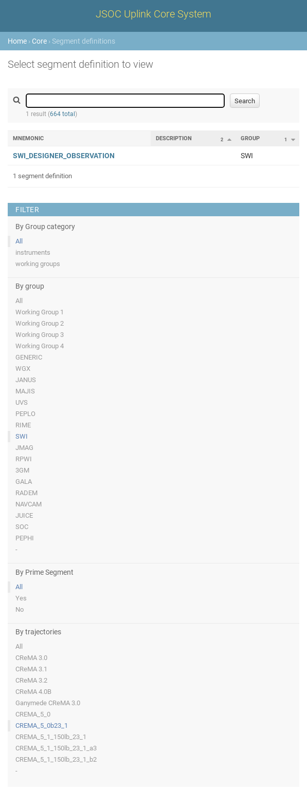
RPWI (23, 459)
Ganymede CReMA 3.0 (47, 703)
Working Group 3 (39, 334)
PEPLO (25, 414)
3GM (22, 470)
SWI (21, 436)
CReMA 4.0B (33, 691)
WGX (22, 368)
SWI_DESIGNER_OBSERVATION (64, 156)
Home (17, 41)
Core (39, 41)
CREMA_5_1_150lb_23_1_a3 (56, 748)
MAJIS (25, 391)
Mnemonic (28, 138)
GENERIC (28, 357)
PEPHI (24, 538)
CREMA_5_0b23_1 (41, 725)
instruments (32, 252)
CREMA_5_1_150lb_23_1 (50, 737)
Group (250, 138)
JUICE (24, 515)
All (19, 241)
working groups (37, 264)
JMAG (24, 447)
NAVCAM (28, 504)
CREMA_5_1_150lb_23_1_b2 (56, 759)
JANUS (25, 380)
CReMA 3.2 (31, 680)
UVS (21, 402)
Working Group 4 (39, 346)
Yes (21, 598)
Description (174, 138)
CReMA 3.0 (31, 658)
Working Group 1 (39, 312)
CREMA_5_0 (32, 714)
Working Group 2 (39, 323)
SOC (21, 527)
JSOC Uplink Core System (153, 14)
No (19, 609)
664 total (62, 114)
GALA (23, 481)
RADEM (26, 493)
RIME (23, 425)
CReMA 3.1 (31, 669)
